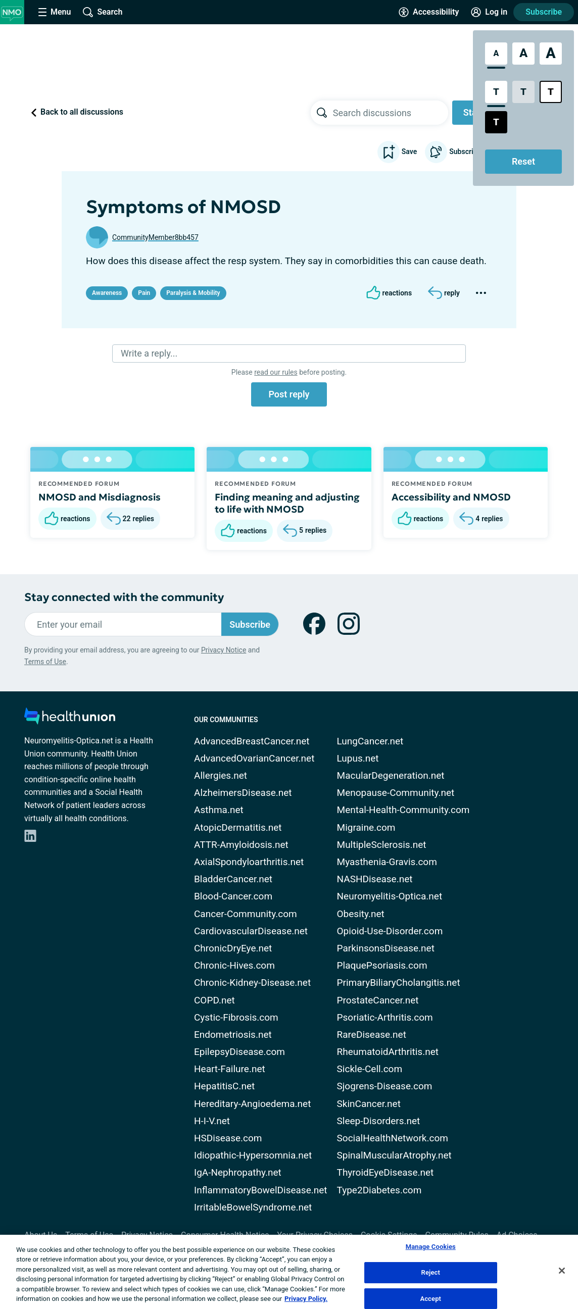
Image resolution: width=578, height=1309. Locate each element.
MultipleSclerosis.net (381, 844)
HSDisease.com (228, 1138)
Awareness (107, 292)
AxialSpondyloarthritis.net (249, 862)
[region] (289, 1272)
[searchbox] (390, 112)
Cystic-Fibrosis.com (236, 1017)
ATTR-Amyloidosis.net (241, 844)
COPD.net (214, 1000)
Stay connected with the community (124, 597)
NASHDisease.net (375, 879)
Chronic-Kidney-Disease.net (252, 982)
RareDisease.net (371, 1034)
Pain (144, 292)
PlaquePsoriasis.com (382, 965)
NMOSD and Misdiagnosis (99, 497)
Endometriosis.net (233, 1034)
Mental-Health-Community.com (403, 810)
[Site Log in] (489, 12)
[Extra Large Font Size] (551, 53)
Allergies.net (220, 775)
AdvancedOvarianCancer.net (254, 758)
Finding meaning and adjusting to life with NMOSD (287, 503)
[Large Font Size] (523, 53)
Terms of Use (45, 662)
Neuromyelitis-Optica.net (390, 896)
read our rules (275, 372)
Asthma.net (219, 810)
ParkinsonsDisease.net (386, 948)
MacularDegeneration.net (391, 775)
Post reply (288, 394)
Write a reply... (149, 353)
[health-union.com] (69, 719)
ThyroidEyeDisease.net (385, 1172)
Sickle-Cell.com (370, 1069)
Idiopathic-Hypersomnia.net (253, 1155)
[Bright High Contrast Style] (551, 92)
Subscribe (543, 12)
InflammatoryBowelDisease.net (260, 1190)
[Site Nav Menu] (54, 12)
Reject (431, 1272)
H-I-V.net (212, 1121)
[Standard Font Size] (496, 53)
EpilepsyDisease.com (239, 1052)
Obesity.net (360, 914)
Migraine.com (366, 827)
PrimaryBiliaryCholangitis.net (398, 982)
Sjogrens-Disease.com (384, 1086)
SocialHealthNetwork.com (392, 1138)
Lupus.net (358, 758)
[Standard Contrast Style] (496, 92)
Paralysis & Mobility (193, 292)
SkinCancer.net (369, 1104)
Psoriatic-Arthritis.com (385, 1017)
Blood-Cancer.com (233, 896)
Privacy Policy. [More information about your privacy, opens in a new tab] (305, 1298)
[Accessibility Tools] (429, 12)
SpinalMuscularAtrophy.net (394, 1155)
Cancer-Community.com (245, 914)
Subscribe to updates (470, 152)
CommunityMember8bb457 (155, 237)
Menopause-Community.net (396, 792)
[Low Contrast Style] (523, 92)
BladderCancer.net (233, 879)
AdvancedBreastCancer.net (252, 741)
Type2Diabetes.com (379, 1190)
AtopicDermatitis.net (238, 827)
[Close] (562, 1271)
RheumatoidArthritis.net (388, 1052)
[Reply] (444, 293)
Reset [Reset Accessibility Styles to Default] (523, 161)
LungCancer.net (370, 741)
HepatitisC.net (224, 1086)
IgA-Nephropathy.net (237, 1172)
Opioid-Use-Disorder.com (390, 931)
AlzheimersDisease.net (243, 792)
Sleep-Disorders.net (378, 1121)
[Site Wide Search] (102, 12)
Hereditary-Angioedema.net (252, 1104)
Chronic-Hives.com (234, 965)
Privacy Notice (223, 650)
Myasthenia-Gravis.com (387, 862)
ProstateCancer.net (378, 1000)
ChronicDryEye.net (233, 948)
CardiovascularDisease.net (251, 931)
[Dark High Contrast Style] (496, 122)
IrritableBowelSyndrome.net (253, 1207)
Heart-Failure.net (229, 1069)
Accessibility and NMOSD (451, 497)
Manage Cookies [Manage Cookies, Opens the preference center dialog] (431, 1247)
